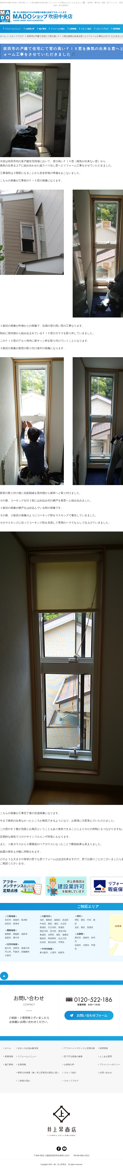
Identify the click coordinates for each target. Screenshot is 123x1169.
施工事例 (42, 29)
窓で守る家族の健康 (73, 1056)
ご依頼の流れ (24, 1080)
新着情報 (9, 1056)
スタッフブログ (16, 36)
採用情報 (116, 29)
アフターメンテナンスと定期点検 (79, 1048)
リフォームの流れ (58, 29)
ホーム (3, 36)
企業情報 (72, 29)
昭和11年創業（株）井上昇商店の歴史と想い (38, 1072)
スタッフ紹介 (86, 29)
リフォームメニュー (13, 29)
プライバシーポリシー (110, 1064)
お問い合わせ (106, 1072)
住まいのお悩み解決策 (28, 1048)
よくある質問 (106, 1056)
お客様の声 (30, 29)
